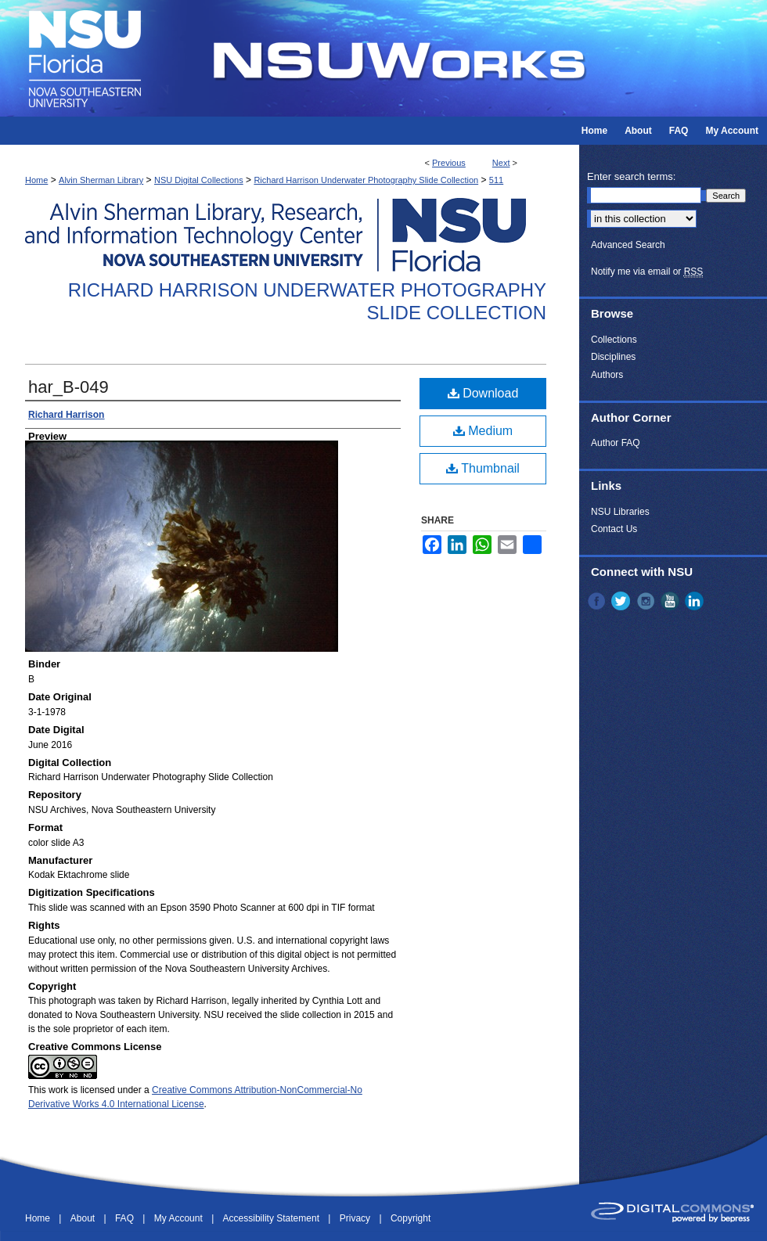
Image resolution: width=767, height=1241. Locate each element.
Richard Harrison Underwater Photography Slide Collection (366, 180)
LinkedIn (696, 601)
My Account (179, 1218)
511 (496, 180)
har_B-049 (68, 387)
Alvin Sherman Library (101, 180)
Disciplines (613, 356)
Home (36, 180)
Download (483, 393)
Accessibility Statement (272, 1218)
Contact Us (614, 528)
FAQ (125, 1218)
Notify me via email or (647, 271)
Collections (614, 339)
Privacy (356, 1218)
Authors (607, 374)
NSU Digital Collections (198, 180)
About (84, 1218)
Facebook (598, 601)
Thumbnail (483, 468)
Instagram (647, 601)
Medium (483, 430)
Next (501, 162)
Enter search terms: (631, 176)
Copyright (410, 1218)
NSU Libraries (620, 511)
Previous (449, 162)
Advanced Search (628, 244)
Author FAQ (615, 442)
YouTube (671, 601)
